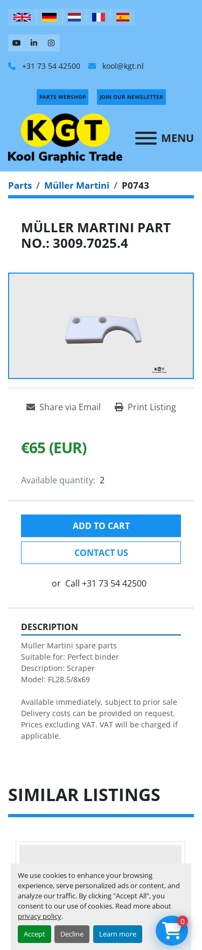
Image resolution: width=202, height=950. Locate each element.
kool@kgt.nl (122, 66)
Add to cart (101, 526)
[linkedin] (34, 43)
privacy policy (39, 916)
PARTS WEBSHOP (62, 97)
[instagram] (51, 43)
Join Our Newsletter (131, 97)
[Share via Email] (63, 407)
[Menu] (146, 138)
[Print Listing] (145, 407)
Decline (71, 934)
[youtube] (16, 43)
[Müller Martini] (76, 185)
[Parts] (20, 185)
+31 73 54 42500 (50, 66)
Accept (34, 934)
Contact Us (101, 553)
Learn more (117, 934)
